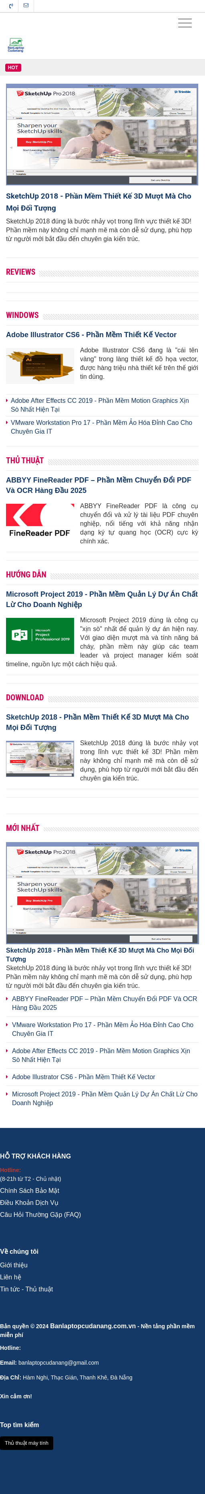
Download (25, 697)
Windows (22, 315)
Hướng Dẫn (26, 574)
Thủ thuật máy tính (26, 1443)
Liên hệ (10, 1277)
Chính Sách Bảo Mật (29, 1190)
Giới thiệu (14, 1265)
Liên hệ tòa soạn (26, 5)
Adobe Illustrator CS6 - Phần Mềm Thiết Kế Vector (91, 335)
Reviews (20, 272)
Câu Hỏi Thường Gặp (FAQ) (40, 1214)
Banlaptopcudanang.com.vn (93, 1326)
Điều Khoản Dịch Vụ (29, 1202)
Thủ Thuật (25, 460)
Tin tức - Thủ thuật (26, 1289)
